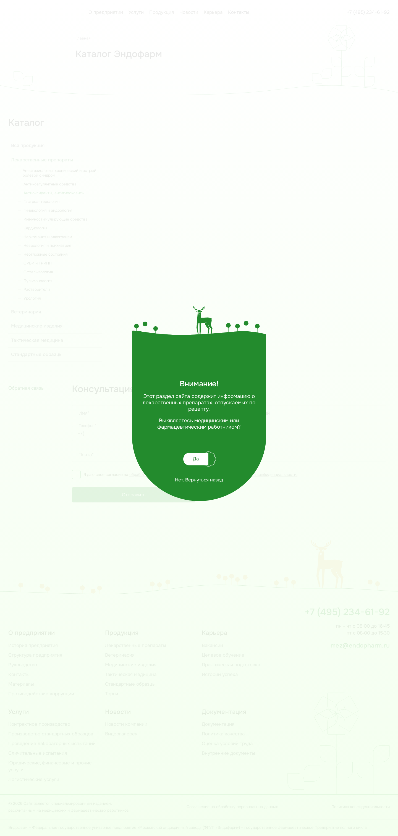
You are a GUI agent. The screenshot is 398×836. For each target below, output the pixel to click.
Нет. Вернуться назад (199, 480)
